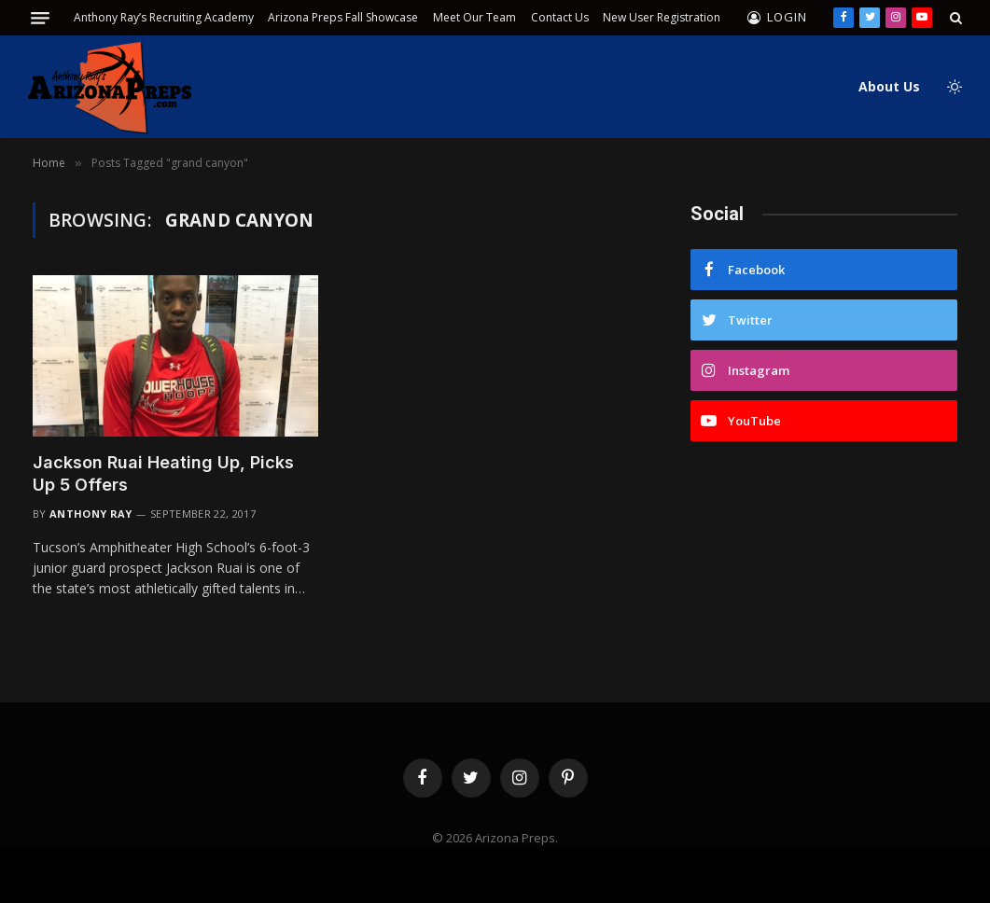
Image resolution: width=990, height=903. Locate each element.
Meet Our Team (474, 17)
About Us (889, 86)
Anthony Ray (90, 514)
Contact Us (560, 17)
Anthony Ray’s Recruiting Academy (164, 17)
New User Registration (661, 17)
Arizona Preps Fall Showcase (343, 17)
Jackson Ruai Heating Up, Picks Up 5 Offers (163, 473)
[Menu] (40, 18)
